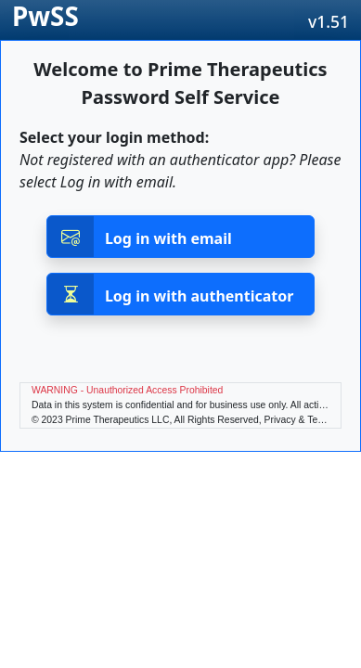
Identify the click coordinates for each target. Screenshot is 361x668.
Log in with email (139, 236)
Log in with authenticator (170, 294)
